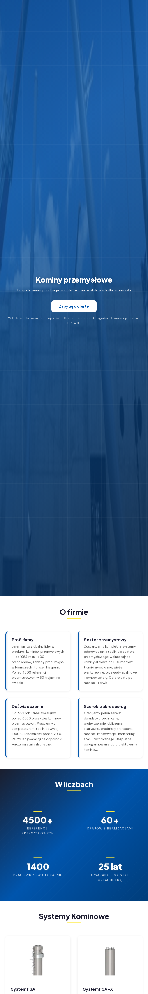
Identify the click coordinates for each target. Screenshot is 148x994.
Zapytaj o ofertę (74, 306)
